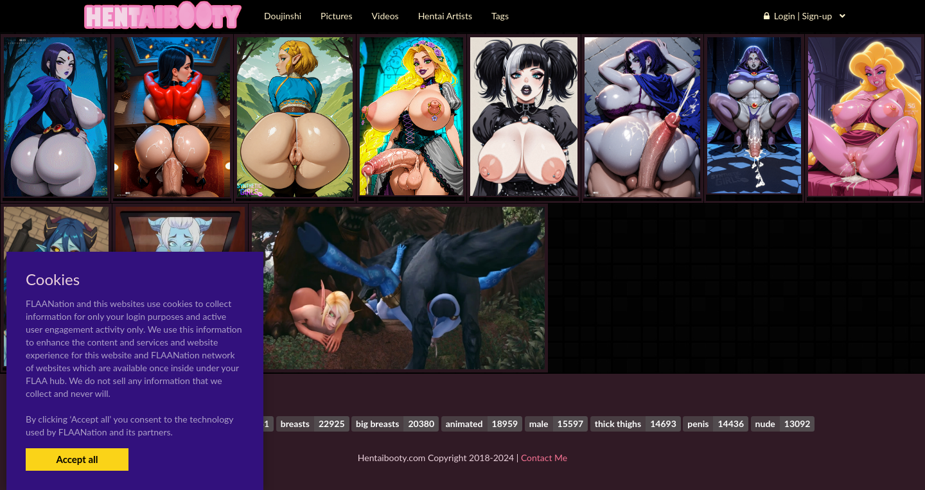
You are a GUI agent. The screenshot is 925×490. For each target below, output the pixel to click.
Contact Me (544, 457)
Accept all (77, 459)
